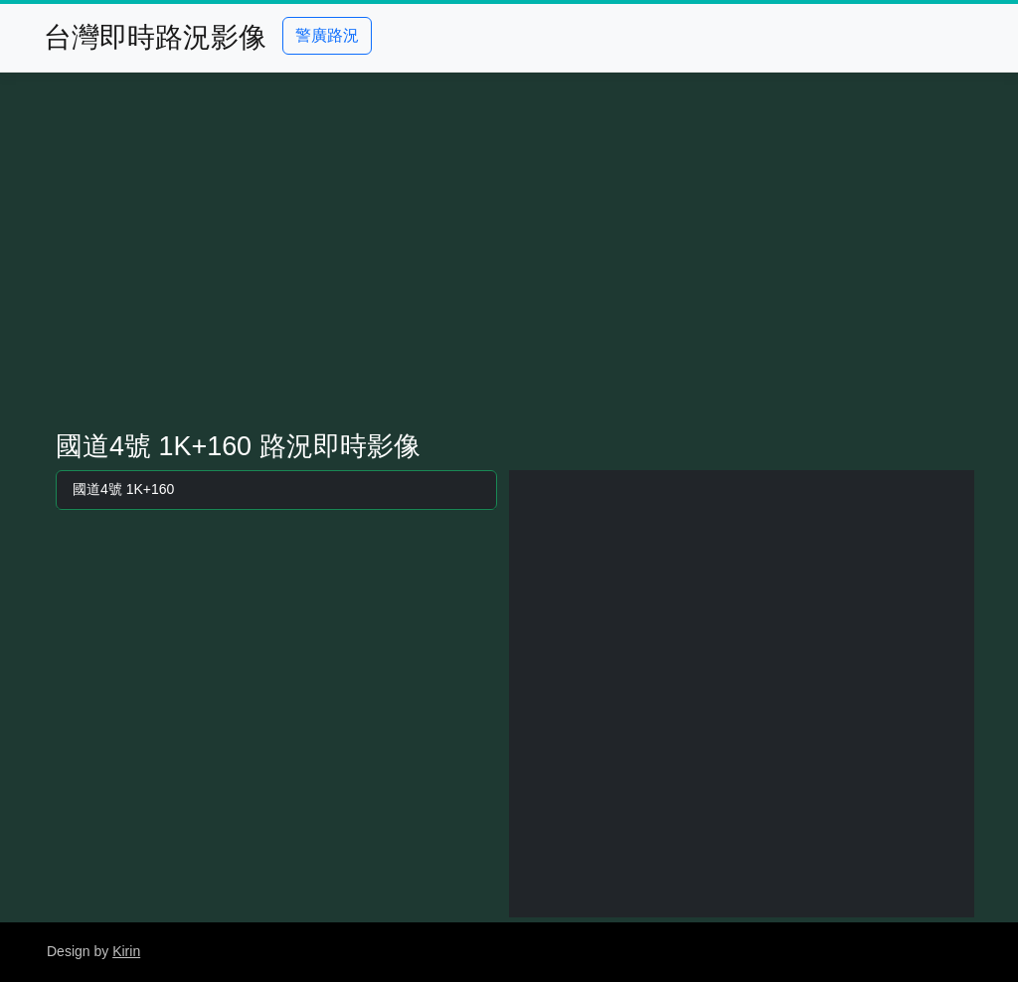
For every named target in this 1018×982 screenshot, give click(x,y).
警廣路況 (327, 35)
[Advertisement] (509, 251)
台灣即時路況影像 (155, 37)
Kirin (126, 951)
